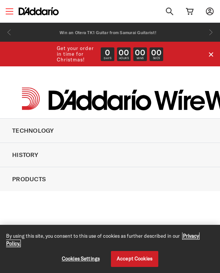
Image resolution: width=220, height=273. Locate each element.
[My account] (210, 11)
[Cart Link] (189, 11)
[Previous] (9, 32)
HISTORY (25, 154)
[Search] (169, 11)
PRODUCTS (29, 179)
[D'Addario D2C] (39, 11)
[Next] (210, 32)
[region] (110, 249)
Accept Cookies (134, 259)
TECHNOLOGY (33, 130)
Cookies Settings (81, 259)
